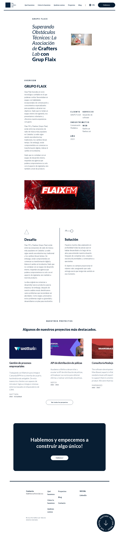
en (93, 5)
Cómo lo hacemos (44, 5)
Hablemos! (59, 458)
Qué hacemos (29, 5)
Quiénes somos (59, 5)
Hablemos (106, 5)
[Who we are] (106, 523)
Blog (80, 5)
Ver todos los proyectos (59, 402)
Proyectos (71, 5)
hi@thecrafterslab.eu (34, 494)
